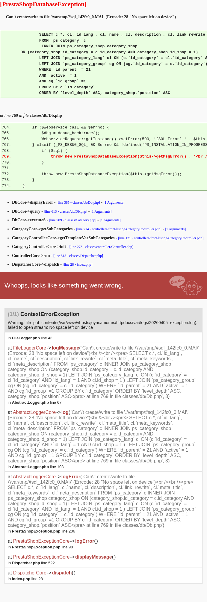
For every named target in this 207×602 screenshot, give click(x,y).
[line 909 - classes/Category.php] (72, 220)
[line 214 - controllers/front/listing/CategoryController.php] (118, 229)
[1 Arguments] (113, 202)
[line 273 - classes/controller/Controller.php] (101, 247)
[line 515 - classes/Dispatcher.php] (78, 256)
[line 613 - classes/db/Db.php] (65, 211)
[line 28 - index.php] (78, 264)
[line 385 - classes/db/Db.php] (78, 202)
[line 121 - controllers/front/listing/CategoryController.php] (160, 238)
